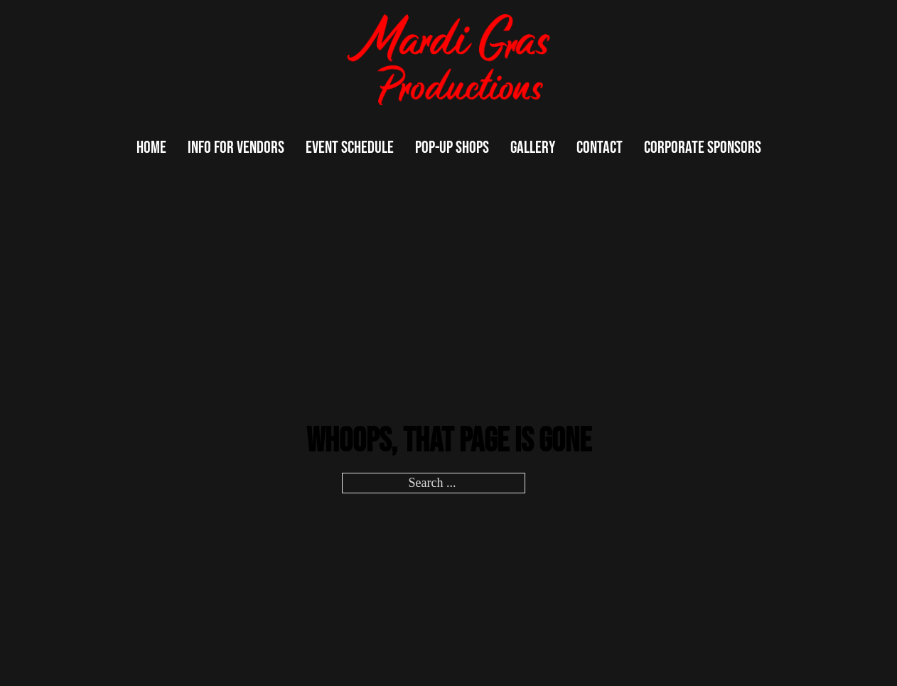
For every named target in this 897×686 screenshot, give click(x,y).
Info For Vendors (236, 147)
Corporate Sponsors (702, 147)
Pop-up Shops (452, 147)
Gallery (532, 147)
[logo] (448, 59)
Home (151, 147)
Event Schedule (350, 147)
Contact (599, 147)
